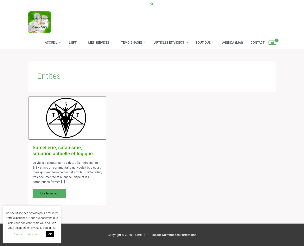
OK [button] (50, 234)
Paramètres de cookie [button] (27, 234)
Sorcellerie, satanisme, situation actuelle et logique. (63, 150)
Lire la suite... (49, 192)
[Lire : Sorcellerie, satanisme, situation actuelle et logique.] (67, 118)
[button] (152, 4)
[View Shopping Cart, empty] (272, 43)
